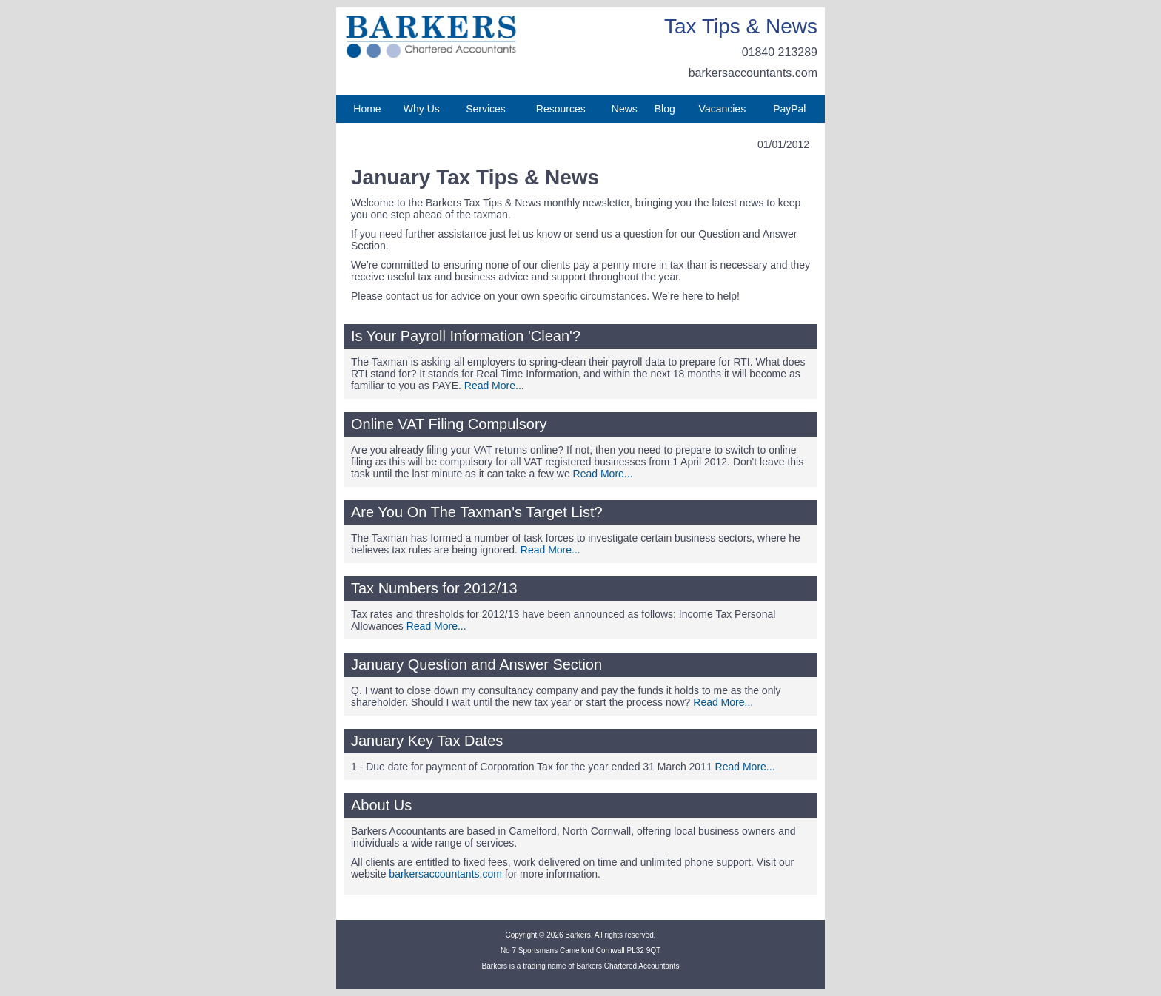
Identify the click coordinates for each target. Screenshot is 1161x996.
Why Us (422, 109)
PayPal (789, 109)
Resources (561, 109)
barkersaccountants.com (753, 73)
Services (486, 109)
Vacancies (722, 109)
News (625, 109)
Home (367, 109)
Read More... (494, 385)
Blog (665, 109)
